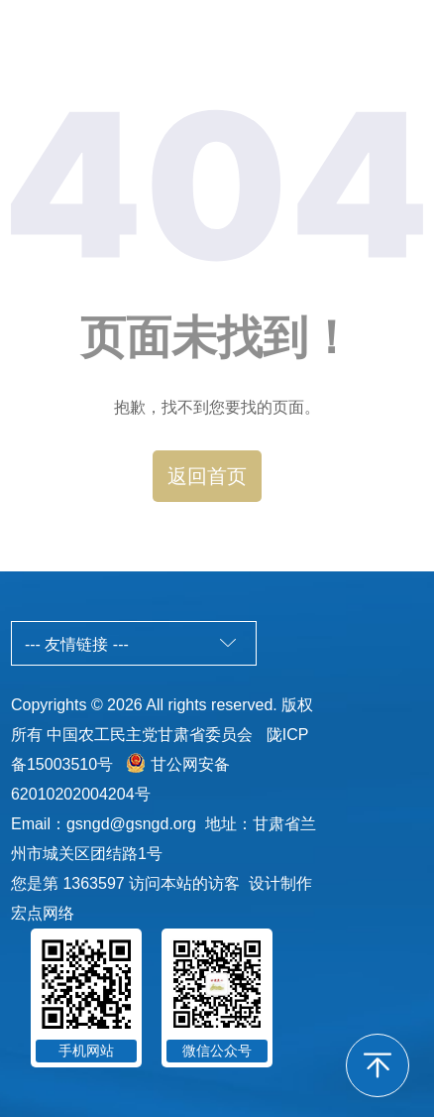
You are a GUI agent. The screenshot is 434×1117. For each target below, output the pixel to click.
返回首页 (207, 476)
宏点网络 (42, 913)
